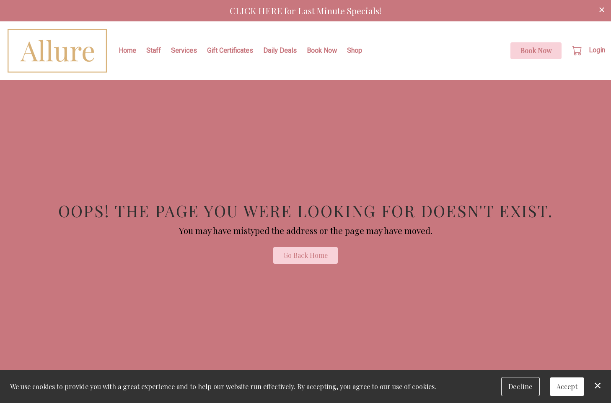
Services (184, 51)
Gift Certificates (230, 51)
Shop (354, 51)
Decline (520, 386)
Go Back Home (305, 255)
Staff (153, 51)
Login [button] (597, 50)
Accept (567, 386)
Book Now (322, 51)
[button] (577, 50)
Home (127, 51)
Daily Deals (280, 51)
